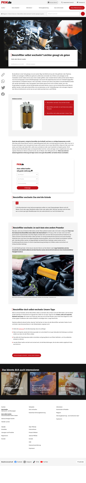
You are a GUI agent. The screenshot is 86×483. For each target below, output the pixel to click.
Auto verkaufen (33, 409)
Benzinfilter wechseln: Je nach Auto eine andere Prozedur (59, 108)
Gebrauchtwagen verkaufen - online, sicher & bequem (27, 355)
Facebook (19, 458)
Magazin (5, 13)
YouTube (45, 458)
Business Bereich (52, 2)
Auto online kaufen (58, 7)
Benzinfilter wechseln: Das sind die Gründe (58, 102)
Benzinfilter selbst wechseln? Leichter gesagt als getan (31, 13)
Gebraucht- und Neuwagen (15, 410)
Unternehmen (32, 428)
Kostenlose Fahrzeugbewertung (37, 412)
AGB (30, 439)
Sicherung (21, 329)
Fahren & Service (12, 13)
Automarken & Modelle (62, 409)
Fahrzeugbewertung (44, 7)
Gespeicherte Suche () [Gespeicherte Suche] (67, 2)
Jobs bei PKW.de (33, 434)
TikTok (37, 458)
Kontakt (3, 436)
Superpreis (59, 418)
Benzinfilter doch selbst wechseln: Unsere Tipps (59, 113)
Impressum (32, 445)
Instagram (29, 458)
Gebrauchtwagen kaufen (8, 418)
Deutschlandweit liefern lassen (15, 414)
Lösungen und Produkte (7, 431)
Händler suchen (5, 421)
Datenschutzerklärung (35, 442)
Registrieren (4, 434)
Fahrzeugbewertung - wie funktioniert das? (67, 415)
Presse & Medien (33, 431)
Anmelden (4, 428)
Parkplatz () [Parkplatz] (81, 2)
